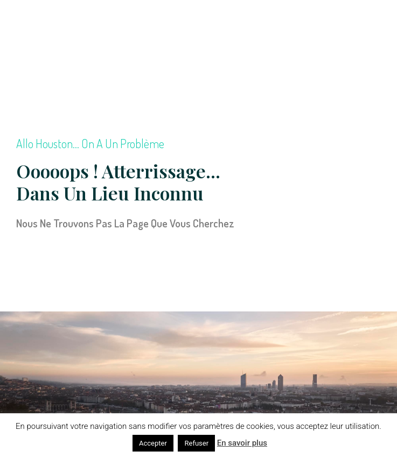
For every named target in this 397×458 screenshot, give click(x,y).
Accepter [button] (153, 443)
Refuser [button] (196, 443)
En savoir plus (242, 443)
